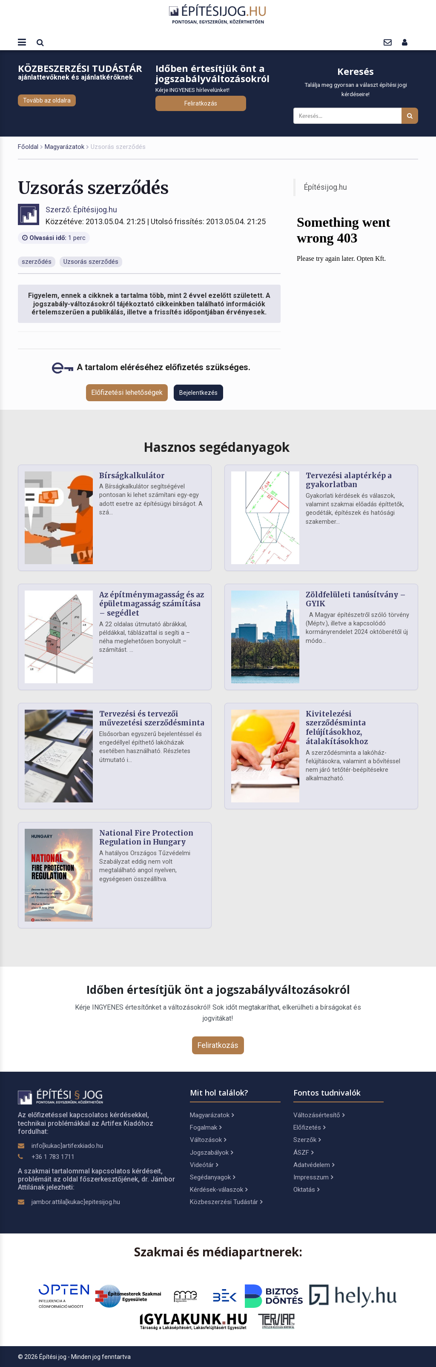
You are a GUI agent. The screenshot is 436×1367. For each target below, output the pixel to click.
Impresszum (313, 1177)
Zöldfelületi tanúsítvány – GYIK (356, 599)
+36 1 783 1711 (53, 1157)
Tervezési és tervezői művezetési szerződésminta (151, 718)
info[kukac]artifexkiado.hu (67, 1146)
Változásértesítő (318, 1115)
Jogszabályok (211, 1152)
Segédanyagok (212, 1177)
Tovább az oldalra (47, 100)
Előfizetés (309, 1127)
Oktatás (306, 1189)
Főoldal (28, 147)
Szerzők (307, 1140)
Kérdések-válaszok (218, 1189)
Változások (208, 1140)
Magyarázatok (64, 147)
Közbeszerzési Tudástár (226, 1202)
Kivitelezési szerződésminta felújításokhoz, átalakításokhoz (337, 727)
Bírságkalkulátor (132, 475)
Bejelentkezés (198, 392)
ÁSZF (303, 1152)
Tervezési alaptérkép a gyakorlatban (349, 480)
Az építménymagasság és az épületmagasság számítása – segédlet (151, 604)
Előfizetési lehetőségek (127, 392)
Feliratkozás (200, 103)
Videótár (204, 1165)
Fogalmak (205, 1127)
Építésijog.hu (325, 187)
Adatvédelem (313, 1165)
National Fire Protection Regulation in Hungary (146, 837)
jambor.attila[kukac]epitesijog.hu (76, 1202)
